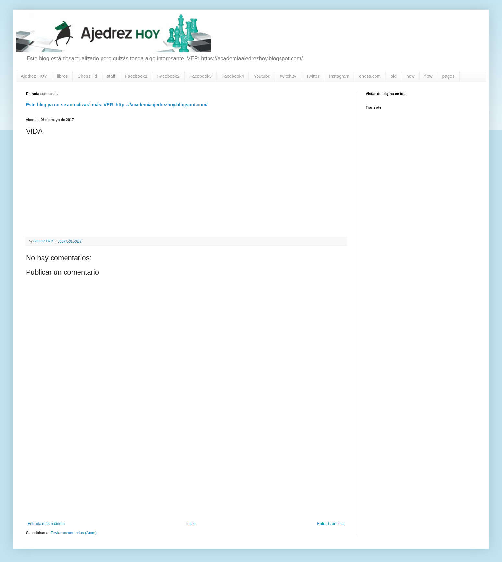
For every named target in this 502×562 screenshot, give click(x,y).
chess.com (370, 76)
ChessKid (87, 76)
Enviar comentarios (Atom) (74, 533)
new (410, 76)
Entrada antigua (331, 523)
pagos (448, 76)
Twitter (312, 76)
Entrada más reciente (46, 523)
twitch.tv (288, 76)
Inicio (191, 523)
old (393, 76)
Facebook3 (200, 76)
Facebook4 (232, 76)
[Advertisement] (186, 468)
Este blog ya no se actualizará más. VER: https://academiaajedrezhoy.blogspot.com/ (117, 104)
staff (111, 76)
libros (62, 76)
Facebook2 (168, 76)
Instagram (339, 76)
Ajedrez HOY (34, 76)
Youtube (262, 76)
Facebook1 (136, 76)
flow (428, 76)
